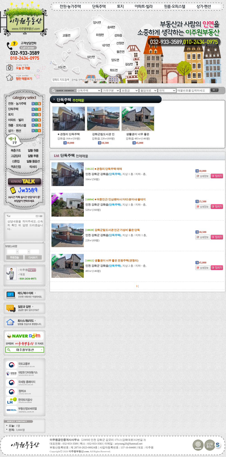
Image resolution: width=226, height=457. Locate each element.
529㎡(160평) (93, 209)
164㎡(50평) (92, 179)
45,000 (137, 142)
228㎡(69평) (92, 240)
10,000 (68, 142)
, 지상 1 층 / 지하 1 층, (116, 235)
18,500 (103, 142)
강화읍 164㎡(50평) (68, 138)
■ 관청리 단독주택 (68, 134)
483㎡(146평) (93, 271)
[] (103, 168)
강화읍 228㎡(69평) (103, 138)
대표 (22, 274)
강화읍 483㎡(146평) (138, 138)
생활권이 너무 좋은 (137, 134)
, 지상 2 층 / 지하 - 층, (115, 265)
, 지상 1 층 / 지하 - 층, (115, 174)
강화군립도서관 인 (103, 134)
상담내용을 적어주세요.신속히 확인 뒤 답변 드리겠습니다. (25, 231)
